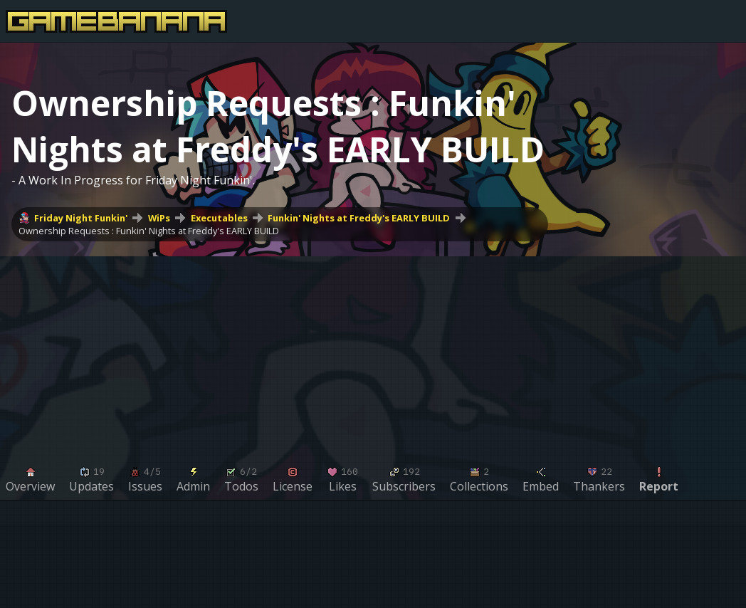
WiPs (159, 217)
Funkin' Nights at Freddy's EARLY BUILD (359, 217)
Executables (219, 217)
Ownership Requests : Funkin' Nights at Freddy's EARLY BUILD (149, 230)
